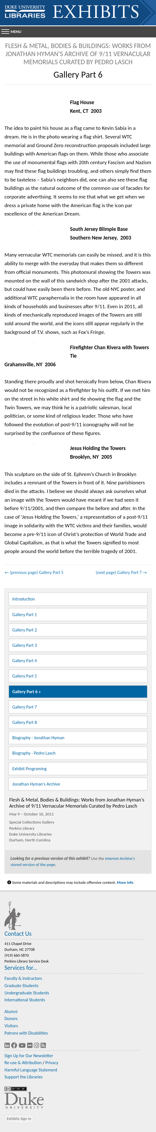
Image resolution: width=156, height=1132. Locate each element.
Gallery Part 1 (24, 614)
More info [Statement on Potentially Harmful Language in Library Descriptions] (125, 882)
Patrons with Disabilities (26, 1033)
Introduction (23, 599)
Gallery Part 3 (24, 645)
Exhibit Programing (29, 768)
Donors (11, 1018)
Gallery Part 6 (24, 691)
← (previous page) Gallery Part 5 (34, 572)
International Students (24, 999)
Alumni (10, 1011)
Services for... (20, 967)
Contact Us (18, 933)
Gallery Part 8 (24, 722)
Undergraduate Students (26, 992)
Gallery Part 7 (24, 707)
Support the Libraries (23, 1077)
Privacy (51, 1062)
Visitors (11, 1025)
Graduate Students (21, 985)
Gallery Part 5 (24, 676)
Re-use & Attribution (23, 1062)
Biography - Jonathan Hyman (38, 737)
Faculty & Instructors (23, 978)
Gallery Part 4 (24, 660)
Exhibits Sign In (19, 1118)
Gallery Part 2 (24, 630)
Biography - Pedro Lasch (34, 753)
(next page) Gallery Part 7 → (121, 572)
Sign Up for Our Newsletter (28, 1055)
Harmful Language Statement (30, 1070)
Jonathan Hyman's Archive (36, 784)
